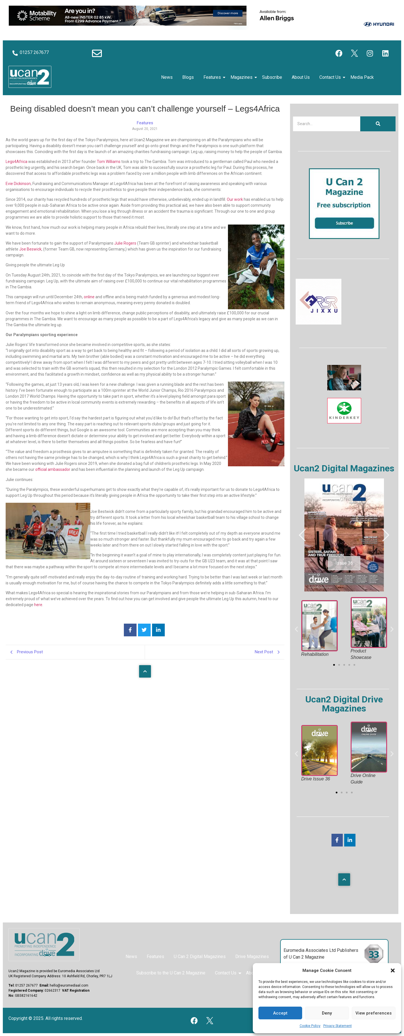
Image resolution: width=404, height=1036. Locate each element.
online (89, 297)
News (167, 77)
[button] (393, 970)
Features (213, 77)
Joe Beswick (30, 249)
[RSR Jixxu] (318, 323)
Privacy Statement (337, 1026)
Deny (327, 1013)
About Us (301, 77)
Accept (280, 1013)
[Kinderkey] (344, 422)
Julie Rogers (125, 243)
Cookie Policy (310, 1026)
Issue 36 (344, 563)
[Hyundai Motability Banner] (202, 28)
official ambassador (53, 469)
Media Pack (362, 77)
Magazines (242, 77)
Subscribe (272, 77)
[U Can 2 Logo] (30, 77)
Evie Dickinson (18, 183)
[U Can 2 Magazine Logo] (44, 944)
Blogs (188, 77)
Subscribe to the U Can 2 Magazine (170, 973)
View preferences (373, 1013)
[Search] (326, 123)
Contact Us (331, 77)
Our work (235, 199)
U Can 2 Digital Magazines (200, 956)
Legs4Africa (16, 161)
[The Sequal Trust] (344, 388)
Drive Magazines (252, 956)
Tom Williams (108, 161)
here (37, 604)
